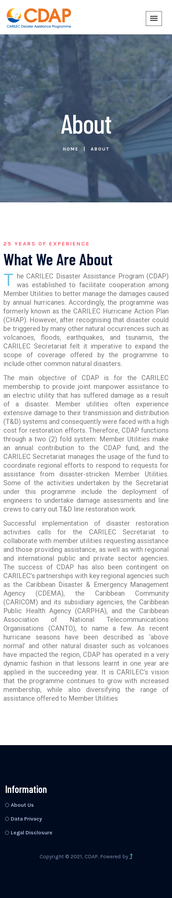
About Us (22, 805)
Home (71, 149)
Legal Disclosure (31, 832)
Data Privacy (26, 819)
